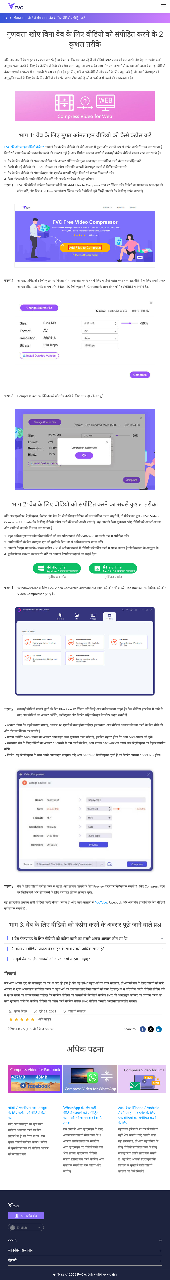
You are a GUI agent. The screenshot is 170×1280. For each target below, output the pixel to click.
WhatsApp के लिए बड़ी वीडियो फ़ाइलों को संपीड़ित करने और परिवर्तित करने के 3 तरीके (82, 1115)
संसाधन (18, 18)
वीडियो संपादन (36, 18)
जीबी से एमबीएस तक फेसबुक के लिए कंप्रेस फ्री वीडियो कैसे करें (27, 1112)
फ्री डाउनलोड (64, 569)
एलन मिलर (20, 1011)
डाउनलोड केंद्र (26, 1216)
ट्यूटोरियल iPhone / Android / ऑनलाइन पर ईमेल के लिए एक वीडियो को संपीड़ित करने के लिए (138, 1115)
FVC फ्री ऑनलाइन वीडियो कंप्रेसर (24, 147)
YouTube (101, 902)
